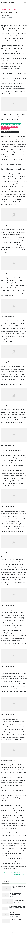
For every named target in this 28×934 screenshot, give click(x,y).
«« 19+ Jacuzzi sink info (6, 872)
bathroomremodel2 (5, 932)
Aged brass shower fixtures (10, 126)
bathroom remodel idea (8, 9)
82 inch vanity (6, 129)
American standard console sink (11, 124)
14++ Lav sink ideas (19, 900)
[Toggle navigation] (25, 2)
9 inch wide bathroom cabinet (10, 132)
